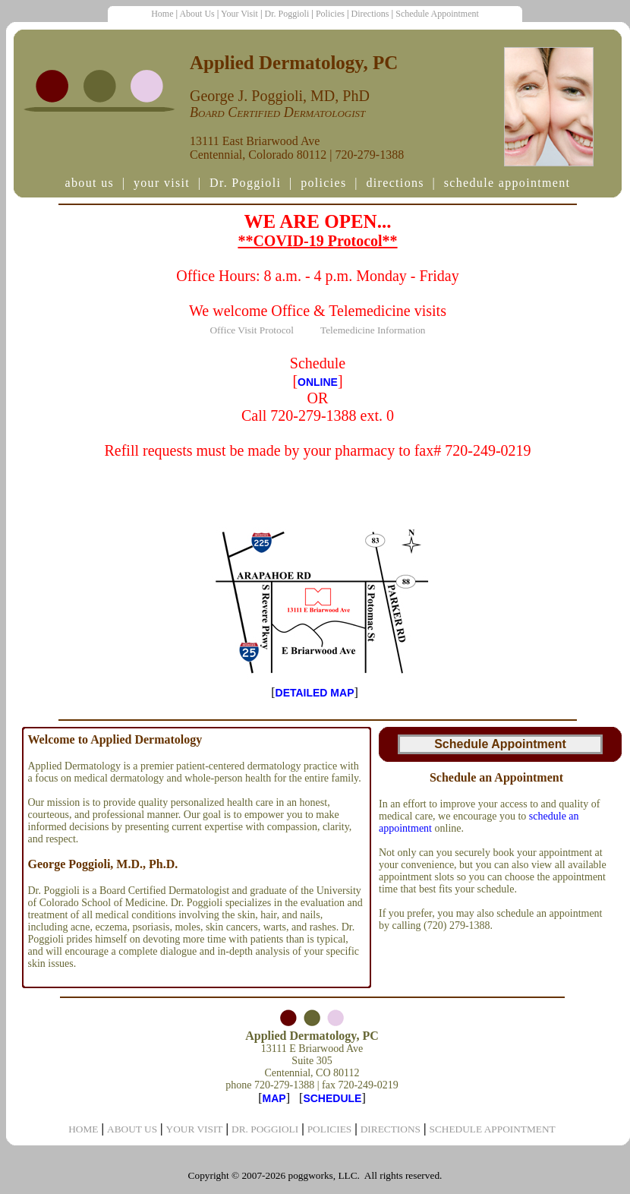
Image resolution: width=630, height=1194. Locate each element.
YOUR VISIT (194, 1129)
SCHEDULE (332, 1098)
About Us (196, 13)
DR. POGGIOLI (265, 1129)
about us (89, 182)
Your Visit (239, 13)
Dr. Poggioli (287, 13)
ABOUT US (132, 1129)
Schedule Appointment (437, 13)
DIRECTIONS (391, 1129)
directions (395, 182)
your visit (162, 182)
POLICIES (329, 1129)
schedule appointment (507, 182)
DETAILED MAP (315, 693)
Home (162, 13)
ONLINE (318, 382)
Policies (330, 13)
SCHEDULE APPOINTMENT (493, 1129)
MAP (274, 1098)
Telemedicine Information (373, 330)
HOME (83, 1129)
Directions (370, 13)
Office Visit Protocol (251, 330)
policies (323, 182)
